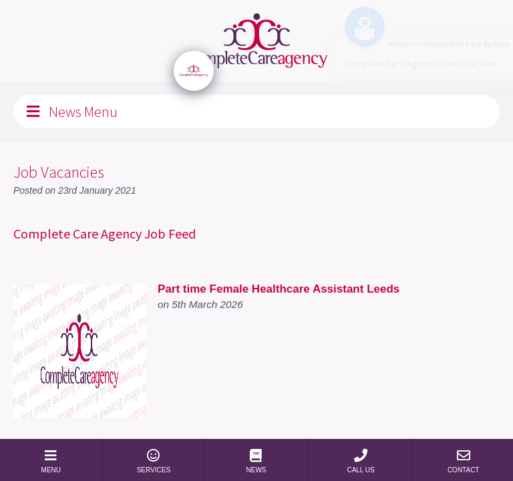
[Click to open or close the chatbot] (194, 71)
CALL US (361, 461)
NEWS (256, 461)
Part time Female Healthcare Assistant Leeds (278, 289)
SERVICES (154, 461)
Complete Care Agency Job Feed (104, 233)
